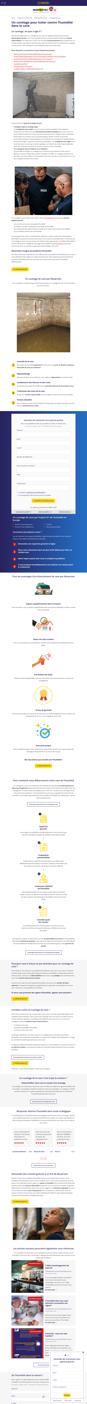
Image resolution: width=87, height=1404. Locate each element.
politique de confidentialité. (36, 490)
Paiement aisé (65, 510)
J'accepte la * (32, 490)
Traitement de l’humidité (24, 18)
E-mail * (55, 1380)
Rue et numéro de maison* (26, 463)
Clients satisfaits (45, 510)
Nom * (55, 1373)
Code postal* (21, 481)
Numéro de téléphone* (24, 455)
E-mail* (19, 446)
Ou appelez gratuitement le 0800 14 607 (43, 505)
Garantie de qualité (23, 510)
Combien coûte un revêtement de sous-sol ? (28, 69)
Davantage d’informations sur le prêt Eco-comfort (27, 1048)
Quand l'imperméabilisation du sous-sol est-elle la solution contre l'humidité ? (40, 56)
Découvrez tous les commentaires (43, 1154)
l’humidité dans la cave (51, 218)
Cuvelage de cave (55, 18)
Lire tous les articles (43, 1349)
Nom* (19, 437)
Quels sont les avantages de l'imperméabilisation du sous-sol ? (35, 61)
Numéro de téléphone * (60, 1387)
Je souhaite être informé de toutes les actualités (35, 493)
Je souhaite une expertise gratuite (43, 498)
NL (2, 3)
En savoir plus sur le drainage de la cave (43, 1092)
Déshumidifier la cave (40, 18)
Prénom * (56, 1365)
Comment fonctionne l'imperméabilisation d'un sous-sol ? (33, 59)
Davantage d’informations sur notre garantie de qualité (43, 948)
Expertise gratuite (20, 269)
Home (13, 18)
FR (5, 3)
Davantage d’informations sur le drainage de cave (43, 800)
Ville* (18, 472)
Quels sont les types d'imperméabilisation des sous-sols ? (33, 54)
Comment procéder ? (21, 64)
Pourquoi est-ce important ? (23, 66)
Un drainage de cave (59, 244)
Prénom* (20, 428)
